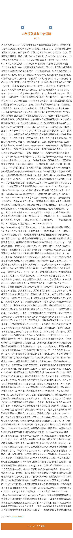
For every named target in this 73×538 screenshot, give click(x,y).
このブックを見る (36, 526)
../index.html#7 (17, 516)
